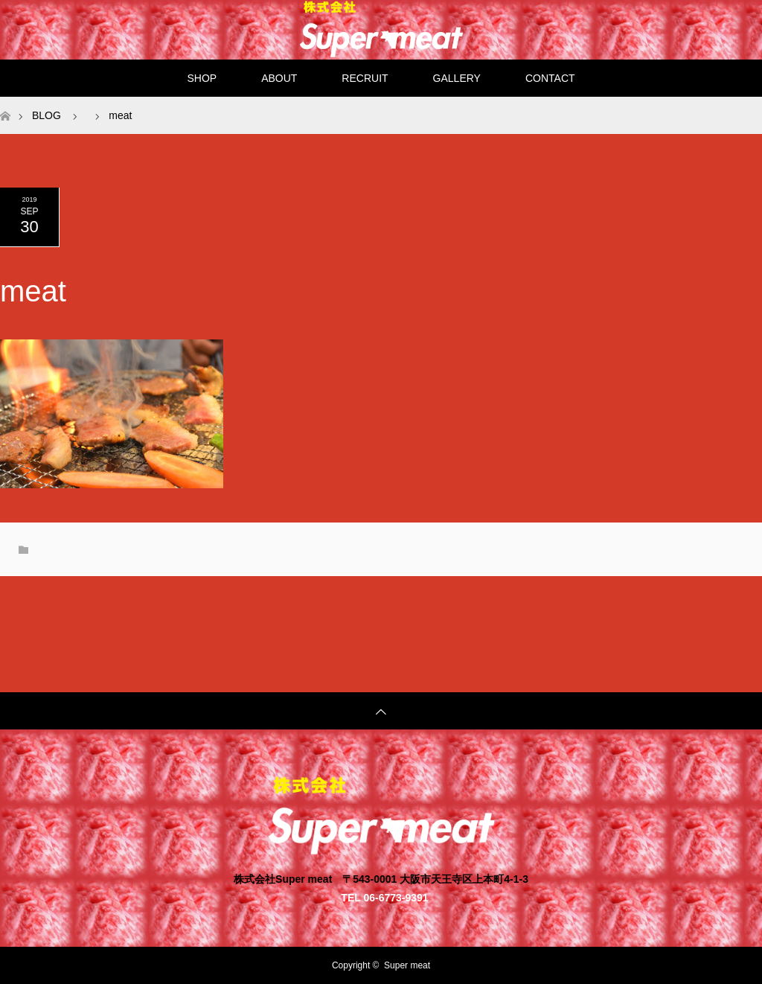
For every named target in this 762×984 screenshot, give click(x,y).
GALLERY (457, 78)
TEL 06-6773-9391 (384, 897)
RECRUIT (365, 78)
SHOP (202, 78)
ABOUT (279, 78)
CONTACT (550, 78)
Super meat (407, 965)
